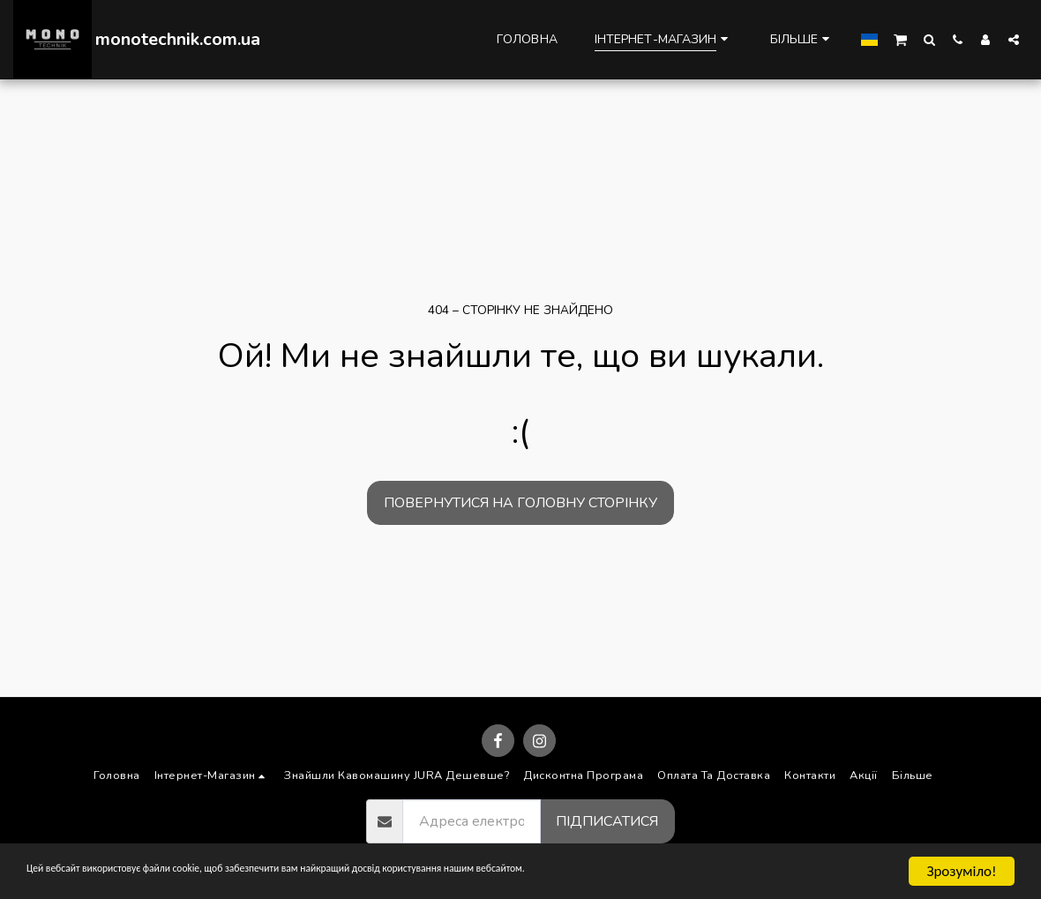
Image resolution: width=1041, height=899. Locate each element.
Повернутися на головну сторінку (520, 503)
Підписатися (607, 821)
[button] (900, 39)
